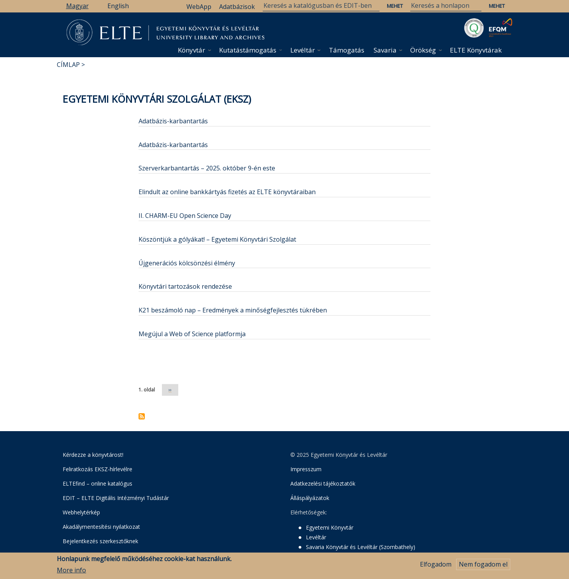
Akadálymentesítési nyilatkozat (101, 526)
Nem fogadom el (483, 565)
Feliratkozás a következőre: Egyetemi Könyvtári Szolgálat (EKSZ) (142, 416)
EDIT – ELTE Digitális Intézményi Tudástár (116, 498)
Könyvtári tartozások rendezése (185, 286)
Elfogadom (435, 565)
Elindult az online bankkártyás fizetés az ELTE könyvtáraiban (227, 192)
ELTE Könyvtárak (476, 50)
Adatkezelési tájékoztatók (322, 483)
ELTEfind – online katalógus (97, 483)
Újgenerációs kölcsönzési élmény (187, 263)
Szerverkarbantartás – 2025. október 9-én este (207, 168)
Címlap (68, 64)
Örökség (423, 50)
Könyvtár (191, 50)
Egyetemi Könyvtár (329, 527)
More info (71, 571)
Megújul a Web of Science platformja (192, 334)
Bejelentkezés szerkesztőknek (100, 541)
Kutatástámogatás (247, 50)
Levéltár (302, 50)
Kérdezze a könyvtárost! (93, 454)
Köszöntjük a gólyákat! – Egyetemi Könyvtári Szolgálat (217, 239)
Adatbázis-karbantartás (173, 121)
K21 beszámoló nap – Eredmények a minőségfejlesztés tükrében (233, 310)
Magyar (77, 6)
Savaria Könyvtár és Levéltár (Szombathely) (360, 547)
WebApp (198, 6)
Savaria (385, 50)
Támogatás (346, 50)
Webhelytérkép (81, 512)
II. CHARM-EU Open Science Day (185, 215)
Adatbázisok (237, 6)
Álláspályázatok (309, 498)
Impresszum (305, 469)
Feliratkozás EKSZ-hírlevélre (97, 469)
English (118, 6)
